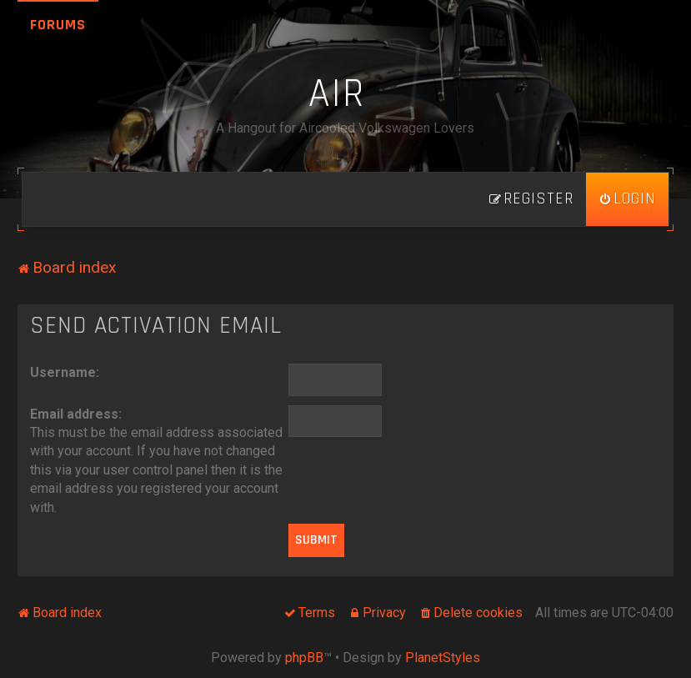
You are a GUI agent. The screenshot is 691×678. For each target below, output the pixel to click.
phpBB (304, 657)
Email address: (76, 414)
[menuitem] (627, 199)
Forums (58, 24)
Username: (64, 372)
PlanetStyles (442, 657)
